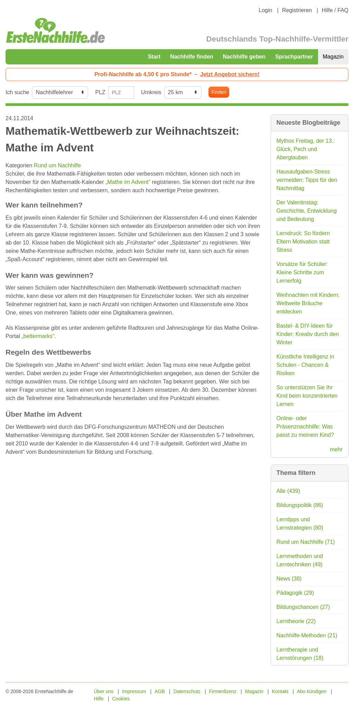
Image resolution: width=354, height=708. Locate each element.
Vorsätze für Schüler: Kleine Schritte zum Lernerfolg (302, 272)
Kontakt (280, 691)
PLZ (100, 92)
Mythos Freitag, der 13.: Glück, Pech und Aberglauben (306, 149)
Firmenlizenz (222, 691)
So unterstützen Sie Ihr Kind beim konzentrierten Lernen (307, 395)
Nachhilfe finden (191, 57)
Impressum (134, 691)
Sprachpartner (294, 57)
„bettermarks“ (37, 336)
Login (265, 10)
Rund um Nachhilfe (57, 165)
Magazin (333, 57)
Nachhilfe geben (244, 57)
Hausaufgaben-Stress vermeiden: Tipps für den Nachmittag (307, 180)
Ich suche (17, 92)
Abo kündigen (312, 691)
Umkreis (151, 92)
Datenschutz (187, 691)
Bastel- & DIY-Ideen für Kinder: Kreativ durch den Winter (308, 334)
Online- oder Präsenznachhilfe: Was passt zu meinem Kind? (305, 426)
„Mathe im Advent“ (127, 182)
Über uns (104, 691)
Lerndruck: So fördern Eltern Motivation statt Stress (303, 241)
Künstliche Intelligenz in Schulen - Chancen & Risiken (305, 365)
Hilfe (99, 698)
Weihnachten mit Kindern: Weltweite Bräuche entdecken (308, 303)
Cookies (121, 698)
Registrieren (297, 10)
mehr (336, 449)
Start (154, 57)
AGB (160, 691)
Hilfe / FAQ (335, 10)
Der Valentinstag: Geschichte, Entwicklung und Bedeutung (307, 211)
